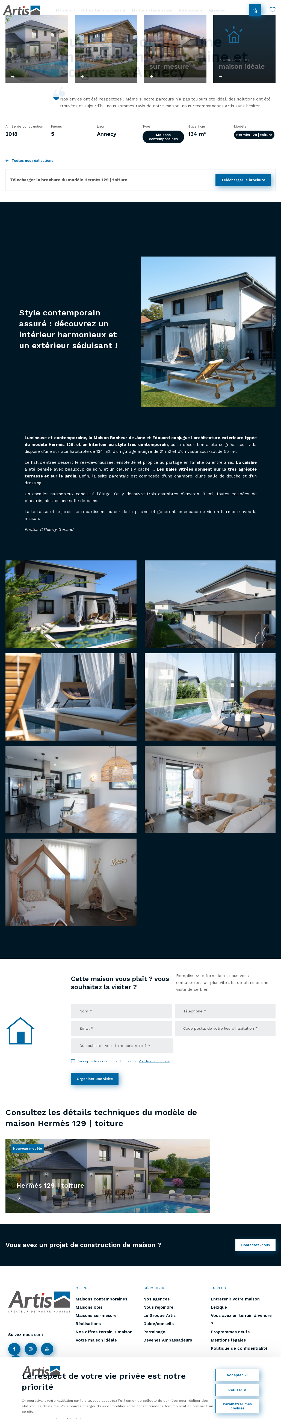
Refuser (237, 1390)
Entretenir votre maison (235, 1299)
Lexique (219, 1307)
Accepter (237, 1375)
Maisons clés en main (153, 10)
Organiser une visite (95, 1079)
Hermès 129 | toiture (254, 135)
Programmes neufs (230, 1331)
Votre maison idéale (96, 1340)
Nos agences (156, 1299)
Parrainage (154, 1331)
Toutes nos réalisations (29, 161)
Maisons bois (89, 1307)
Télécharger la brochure (243, 180)
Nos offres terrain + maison (104, 1331)
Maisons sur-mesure (96, 1315)
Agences (216, 10)
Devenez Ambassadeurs (167, 1340)
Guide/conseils (158, 1323)
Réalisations (191, 10)
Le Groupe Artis (159, 1315)
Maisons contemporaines (163, 137)
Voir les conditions (154, 1061)
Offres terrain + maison (103, 10)
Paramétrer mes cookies (237, 1406)
